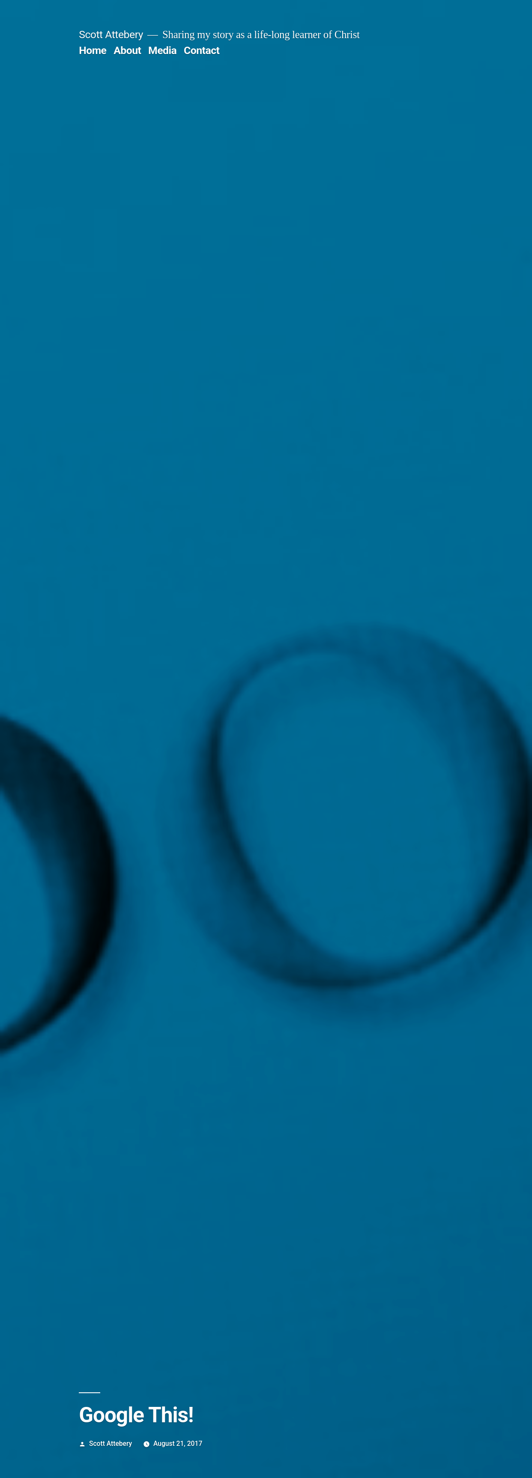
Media (162, 50)
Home (92, 50)
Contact (201, 50)
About (127, 50)
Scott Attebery (111, 34)
